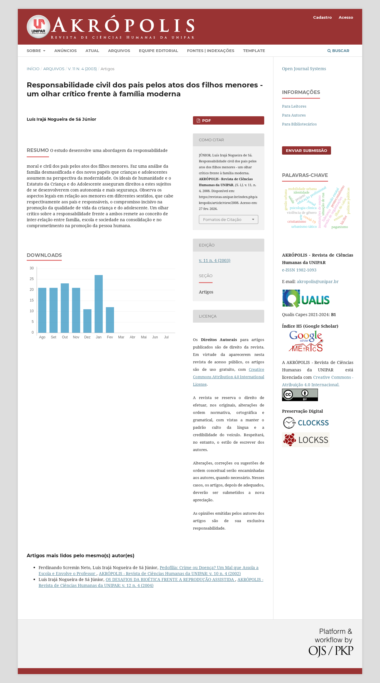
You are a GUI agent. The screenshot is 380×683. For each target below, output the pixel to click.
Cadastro (322, 17)
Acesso (346, 17)
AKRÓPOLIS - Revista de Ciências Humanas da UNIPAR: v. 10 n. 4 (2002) (170, 573)
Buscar (338, 50)
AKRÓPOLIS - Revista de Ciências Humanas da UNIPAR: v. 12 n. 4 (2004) (151, 582)
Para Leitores (294, 106)
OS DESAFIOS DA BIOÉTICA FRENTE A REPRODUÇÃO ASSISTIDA (170, 579)
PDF (206, 120)
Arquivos (119, 50)
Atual (92, 50)
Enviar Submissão (306, 150)
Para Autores (294, 115)
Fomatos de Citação (222, 219)
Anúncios (65, 50)
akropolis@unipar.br (318, 281)
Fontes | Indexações (210, 50)
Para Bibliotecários (299, 124)
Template (254, 50)
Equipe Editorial (158, 50)
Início (33, 68)
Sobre (34, 50)
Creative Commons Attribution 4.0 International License (228, 377)
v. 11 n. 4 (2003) (82, 68)
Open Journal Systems (304, 68)
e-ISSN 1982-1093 (299, 270)
